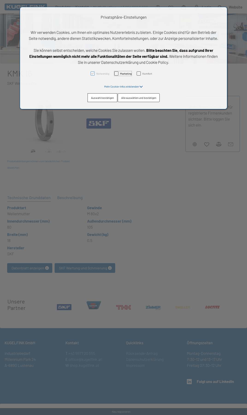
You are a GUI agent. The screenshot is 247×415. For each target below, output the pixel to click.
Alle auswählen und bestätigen (138, 97)
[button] (123, 86)
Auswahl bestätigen (102, 97)
